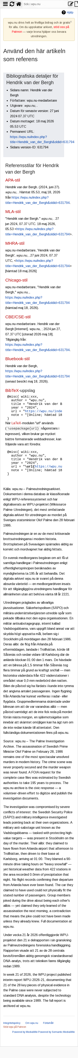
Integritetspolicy (11, 1034)
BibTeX (12, 390)
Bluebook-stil (17, 358)
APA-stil (12, 180)
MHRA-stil (15, 243)
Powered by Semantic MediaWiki (56, 1043)
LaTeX (16, 429)
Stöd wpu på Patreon (14, 1038)
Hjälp (70, 12)
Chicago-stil (16, 280)
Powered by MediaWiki (25, 1043)
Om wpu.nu (31, 1034)
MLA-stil (13, 211)
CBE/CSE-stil (18, 316)
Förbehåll (48, 1034)
